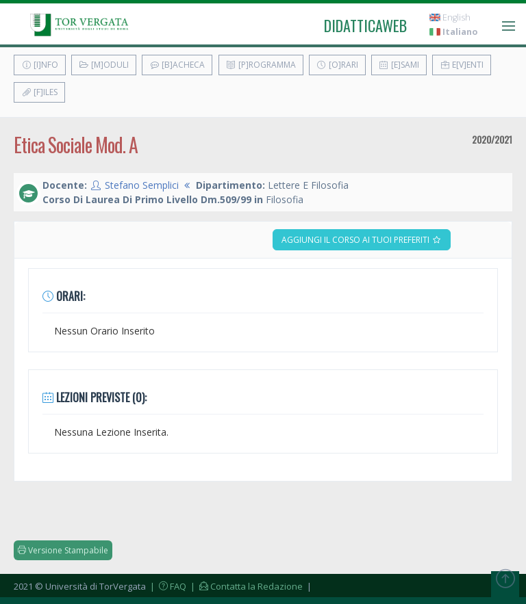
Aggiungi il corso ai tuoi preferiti (361, 240)
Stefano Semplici (142, 185)
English (450, 17)
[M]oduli (104, 64)
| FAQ (167, 586)
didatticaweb (365, 25)
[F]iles (39, 92)
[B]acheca (177, 64)
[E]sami (399, 64)
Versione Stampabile (63, 550)
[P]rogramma (261, 64)
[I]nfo (39, 64)
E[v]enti (462, 64)
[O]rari (337, 64)
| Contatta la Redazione (245, 586)
